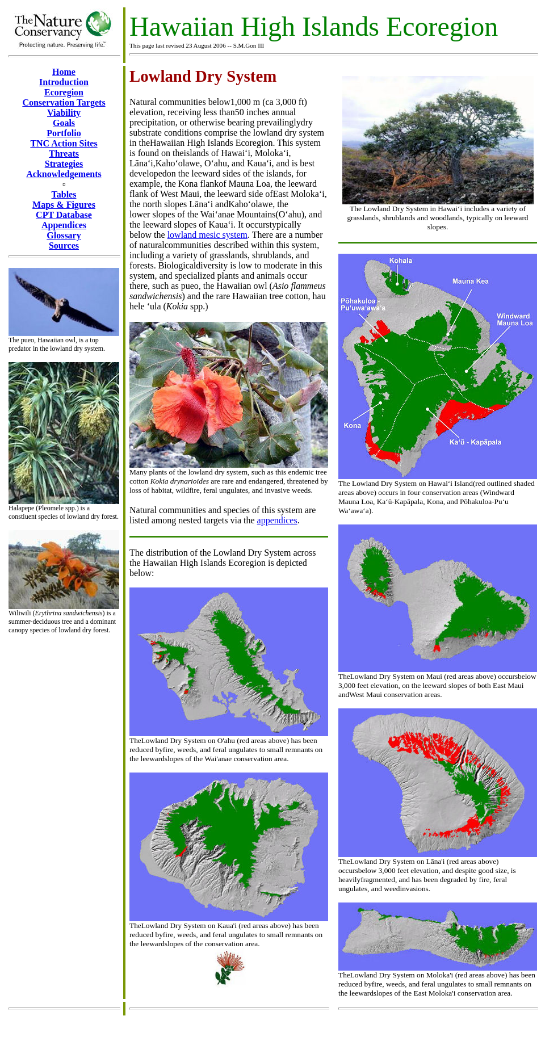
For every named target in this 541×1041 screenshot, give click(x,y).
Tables (64, 194)
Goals (64, 123)
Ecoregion (63, 92)
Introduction (64, 82)
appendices (277, 520)
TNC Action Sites (63, 143)
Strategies (64, 164)
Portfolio (64, 133)
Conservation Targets (63, 102)
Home (64, 72)
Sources (64, 245)
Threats (64, 153)
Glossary (64, 235)
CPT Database (64, 215)
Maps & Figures (63, 204)
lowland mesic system (207, 235)
